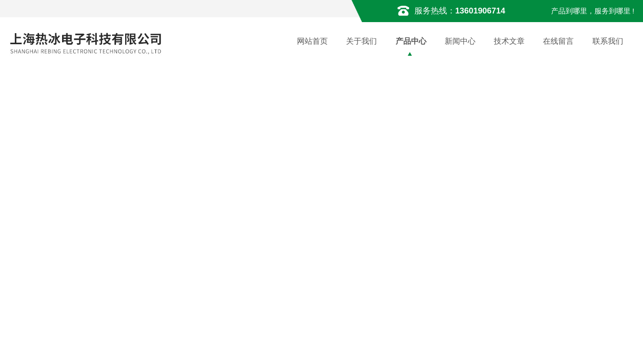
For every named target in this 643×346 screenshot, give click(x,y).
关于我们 (361, 41)
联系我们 (607, 41)
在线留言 (558, 41)
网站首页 (312, 41)
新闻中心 (460, 41)
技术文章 (509, 41)
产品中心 (411, 41)
